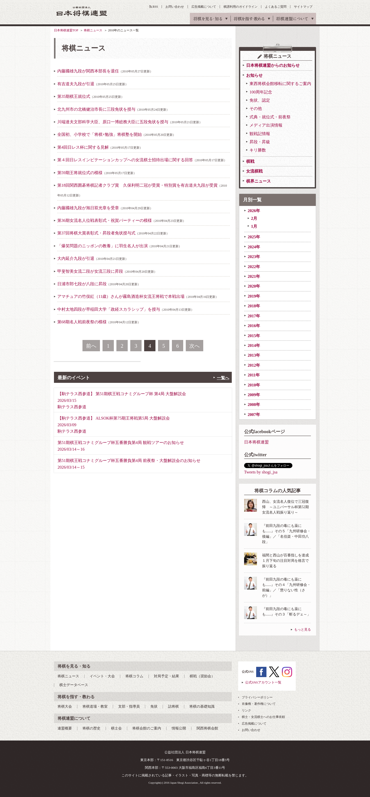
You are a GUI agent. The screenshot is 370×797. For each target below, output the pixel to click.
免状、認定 (259, 100)
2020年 (254, 286)
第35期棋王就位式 (90, 96)
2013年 (254, 355)
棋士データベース (73, 685)
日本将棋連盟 (256, 442)
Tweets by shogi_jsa (261, 472)
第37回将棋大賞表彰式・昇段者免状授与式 (113, 233)
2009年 (254, 395)
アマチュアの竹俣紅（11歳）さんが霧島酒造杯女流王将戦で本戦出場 (137, 296)
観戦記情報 (259, 133)
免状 (154, 706)
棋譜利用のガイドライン (240, 6)
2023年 (254, 256)
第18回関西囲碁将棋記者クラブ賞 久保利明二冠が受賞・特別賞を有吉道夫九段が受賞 (142, 190)
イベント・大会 (102, 676)
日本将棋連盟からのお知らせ (273, 65)
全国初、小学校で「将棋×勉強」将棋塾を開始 (116, 134)
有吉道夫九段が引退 (92, 84)
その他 (255, 108)
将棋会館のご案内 (146, 728)
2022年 (254, 266)
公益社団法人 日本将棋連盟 (82, 11)
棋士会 (116, 728)
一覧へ (223, 378)
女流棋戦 (254, 171)
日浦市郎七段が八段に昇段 (99, 284)
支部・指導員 (129, 706)
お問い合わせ (174, 6)
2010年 (254, 385)
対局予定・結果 (166, 676)
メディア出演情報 (265, 125)
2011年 (254, 375)
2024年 (254, 247)
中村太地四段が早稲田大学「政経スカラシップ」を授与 (125, 309)
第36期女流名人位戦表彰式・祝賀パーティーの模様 (121, 220)
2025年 (254, 237)
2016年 (254, 326)
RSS (155, 6)
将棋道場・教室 (95, 706)
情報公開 (179, 728)
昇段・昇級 (259, 142)
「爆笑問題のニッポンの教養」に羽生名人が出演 (119, 246)
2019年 (254, 296)
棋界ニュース (258, 181)
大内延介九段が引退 (92, 258)
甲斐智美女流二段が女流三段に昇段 (107, 271)
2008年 (254, 404)
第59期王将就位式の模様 (96, 172)
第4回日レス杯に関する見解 (100, 147)
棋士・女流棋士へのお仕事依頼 (263, 717)
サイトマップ (303, 6)
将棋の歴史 (91, 728)
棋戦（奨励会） (202, 676)
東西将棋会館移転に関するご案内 (280, 83)
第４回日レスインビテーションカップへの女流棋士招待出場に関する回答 (142, 160)
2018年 (254, 306)
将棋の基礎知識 (202, 706)
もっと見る (302, 629)
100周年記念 (260, 92)
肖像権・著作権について (259, 704)
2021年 (254, 276)
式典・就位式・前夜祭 (270, 117)
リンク (246, 710)
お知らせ (254, 75)
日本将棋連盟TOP (66, 30)
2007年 (254, 414)
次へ (194, 346)
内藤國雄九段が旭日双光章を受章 (105, 208)
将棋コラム (134, 676)
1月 (254, 226)
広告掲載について (203, 6)
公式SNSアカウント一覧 (263, 682)
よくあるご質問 (275, 6)
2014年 (254, 345)
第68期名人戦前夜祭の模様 (99, 322)
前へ (91, 346)
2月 (254, 218)
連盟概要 (65, 728)
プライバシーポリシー (257, 697)
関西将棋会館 (207, 728)
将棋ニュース (93, 30)
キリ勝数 (257, 150)
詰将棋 (173, 706)
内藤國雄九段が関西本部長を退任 (105, 71)
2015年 (254, 336)
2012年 (254, 365)
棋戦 (250, 161)
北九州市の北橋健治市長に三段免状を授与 (113, 109)
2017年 (254, 316)
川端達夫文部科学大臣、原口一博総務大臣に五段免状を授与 (129, 122)
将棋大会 (65, 706)
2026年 (254, 210)
